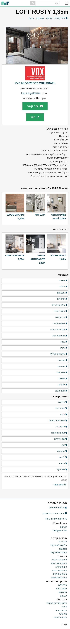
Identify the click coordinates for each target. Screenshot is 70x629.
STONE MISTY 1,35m (58, 257)
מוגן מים (40, 18)
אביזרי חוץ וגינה (59, 329)
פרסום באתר (61, 610)
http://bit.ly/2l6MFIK (30, 93)
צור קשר (35, 106)
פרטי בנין (62, 541)
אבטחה (63, 360)
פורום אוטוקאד (60, 574)
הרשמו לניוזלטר (58, 507)
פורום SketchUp (59, 577)
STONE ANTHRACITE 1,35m (37, 259)
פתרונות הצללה (59, 354)
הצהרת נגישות (60, 617)
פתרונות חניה (60, 336)
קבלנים (63, 595)
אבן (64, 445)
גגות (64, 342)
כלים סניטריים (60, 305)
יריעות (63, 463)
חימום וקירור (60, 323)
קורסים (63, 527)
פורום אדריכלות (59, 559)
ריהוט (64, 286)
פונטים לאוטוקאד (59, 552)
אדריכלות (62, 426)
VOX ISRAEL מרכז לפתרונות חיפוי (35, 83)
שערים (63, 385)
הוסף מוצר (59, 485)
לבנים (63, 457)
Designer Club (60, 530)
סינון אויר (62, 372)
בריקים (63, 402)
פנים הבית (61, 391)
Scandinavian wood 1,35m (58, 217)
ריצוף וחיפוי (61, 311)
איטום (31, 18)
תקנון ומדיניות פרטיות (57, 603)
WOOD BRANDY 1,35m (15, 217)
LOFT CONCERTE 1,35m (14, 257)
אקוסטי (49, 18)
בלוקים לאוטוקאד (58, 545)
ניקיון (64, 348)
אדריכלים (62, 585)
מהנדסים (62, 592)
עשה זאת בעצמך (58, 420)
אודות (64, 606)
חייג (35, 117)
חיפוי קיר (62, 469)
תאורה (63, 280)
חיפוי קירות (60, 18)
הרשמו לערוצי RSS (56, 519)
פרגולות (62, 299)
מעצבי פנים (61, 588)
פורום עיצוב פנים (59, 563)
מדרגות (63, 366)
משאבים (63, 548)
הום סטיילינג (61, 567)
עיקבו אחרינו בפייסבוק (55, 513)
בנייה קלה (61, 317)
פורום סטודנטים (59, 570)
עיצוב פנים (61, 408)
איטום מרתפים (59, 433)
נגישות (63, 378)
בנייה (64, 414)
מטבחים (62, 293)
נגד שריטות (61, 439)
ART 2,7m (40, 215)
